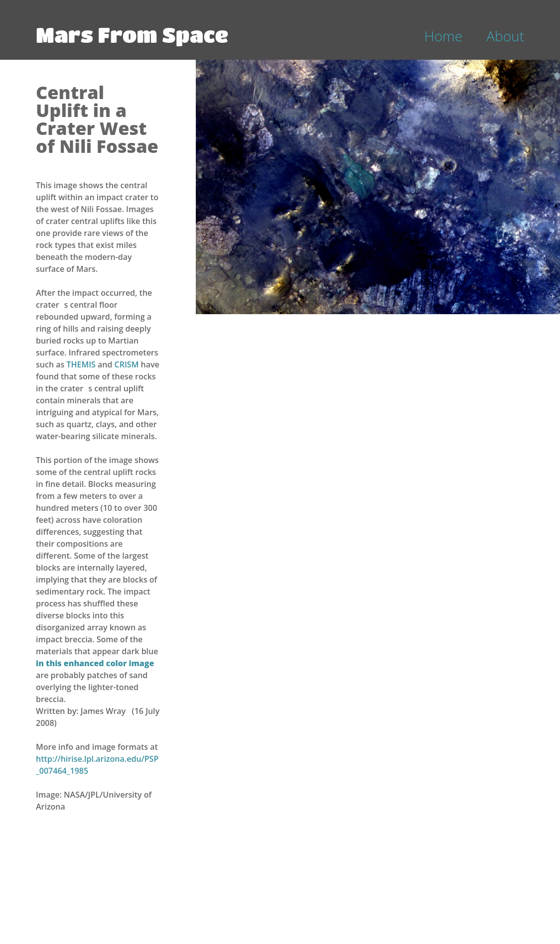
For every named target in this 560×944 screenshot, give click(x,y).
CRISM (128, 364)
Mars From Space (132, 34)
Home (443, 35)
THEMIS (82, 364)
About (505, 35)
